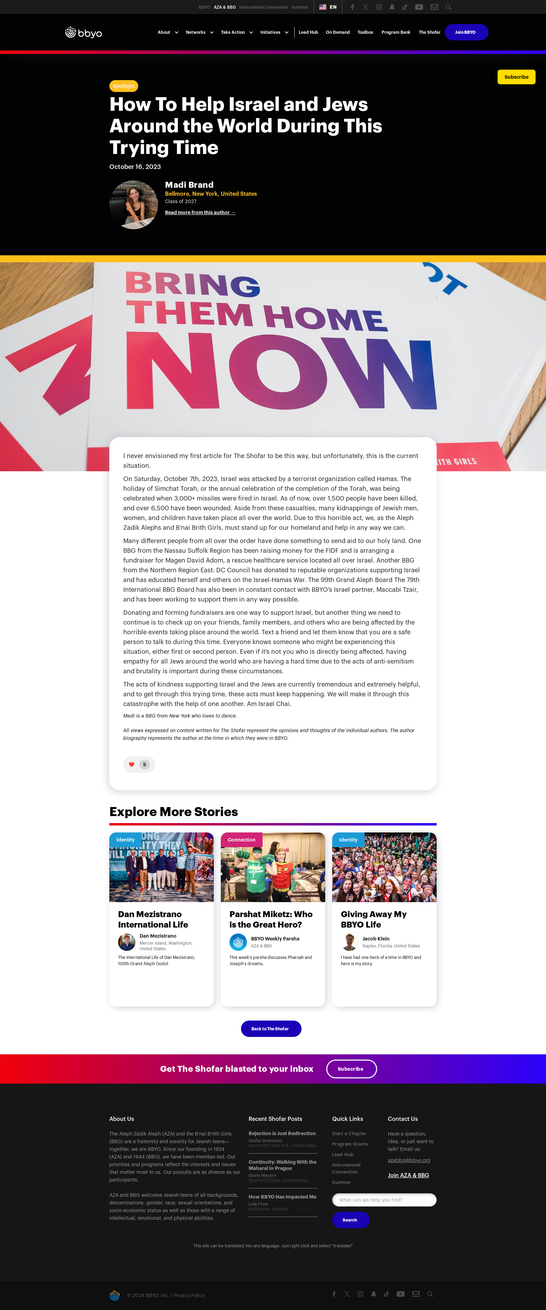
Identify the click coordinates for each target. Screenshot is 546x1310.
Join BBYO (465, 32)
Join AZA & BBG (408, 1175)
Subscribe (351, 1069)
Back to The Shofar (270, 1029)
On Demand (338, 32)
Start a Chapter (349, 1134)
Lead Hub (308, 32)
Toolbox (365, 32)
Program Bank (396, 32)
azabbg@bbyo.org (409, 1160)
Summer (341, 1182)
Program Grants (350, 1144)
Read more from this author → (200, 212)
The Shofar (429, 32)
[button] (328, 7)
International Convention (346, 1168)
